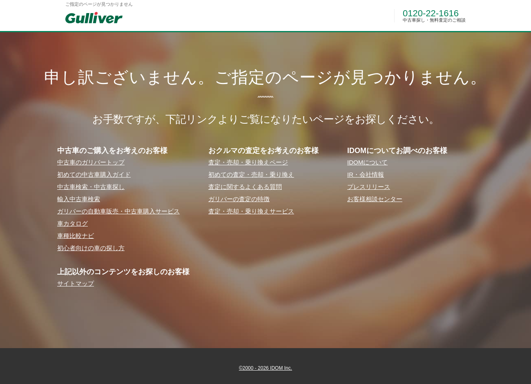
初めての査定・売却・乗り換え (251, 174)
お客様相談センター (374, 198)
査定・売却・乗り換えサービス (251, 211)
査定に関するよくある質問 (245, 186)
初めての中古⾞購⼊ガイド (94, 174)
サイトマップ (75, 283)
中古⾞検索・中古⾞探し (91, 186)
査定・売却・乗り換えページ (248, 162)
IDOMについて (367, 162)
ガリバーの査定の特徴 (239, 198)
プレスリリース (368, 186)
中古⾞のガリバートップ (91, 162)
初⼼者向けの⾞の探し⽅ (91, 247)
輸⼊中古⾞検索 (78, 198)
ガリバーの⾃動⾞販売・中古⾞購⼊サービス (118, 211)
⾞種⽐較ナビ (75, 235)
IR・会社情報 (365, 174)
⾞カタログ (72, 223)
